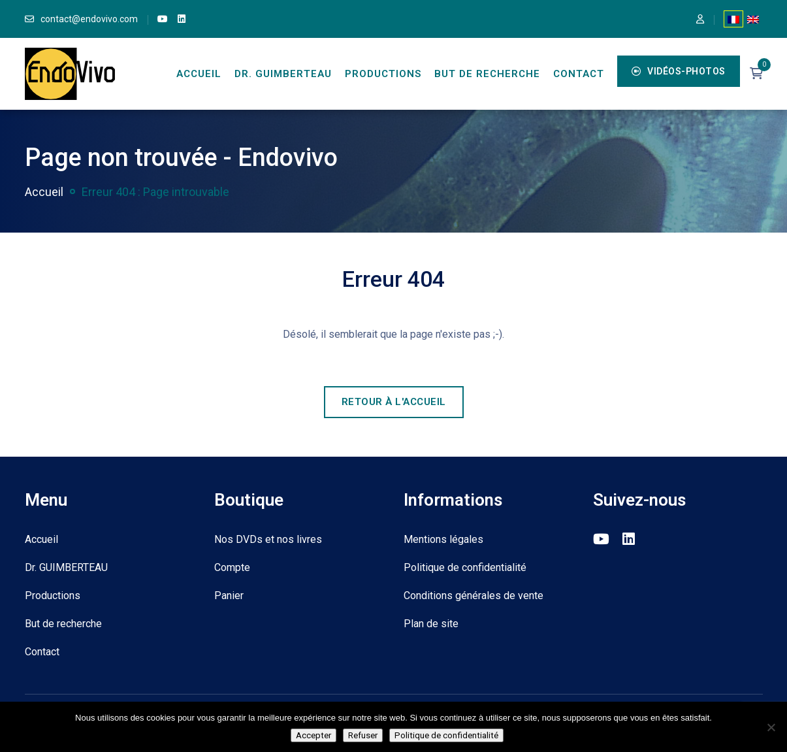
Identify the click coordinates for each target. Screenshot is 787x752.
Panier (229, 595)
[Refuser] (770, 727)
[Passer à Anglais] (753, 19)
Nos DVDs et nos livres (268, 539)
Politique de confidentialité (465, 567)
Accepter (313, 735)
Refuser (362, 735)
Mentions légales (443, 539)
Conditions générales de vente (473, 595)
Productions (383, 74)
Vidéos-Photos (679, 71)
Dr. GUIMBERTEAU (283, 74)
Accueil (198, 74)
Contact (578, 74)
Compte (232, 567)
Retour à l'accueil (394, 402)
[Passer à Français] (733, 19)
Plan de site (431, 623)
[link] (162, 19)
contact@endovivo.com (89, 19)
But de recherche (487, 74)
